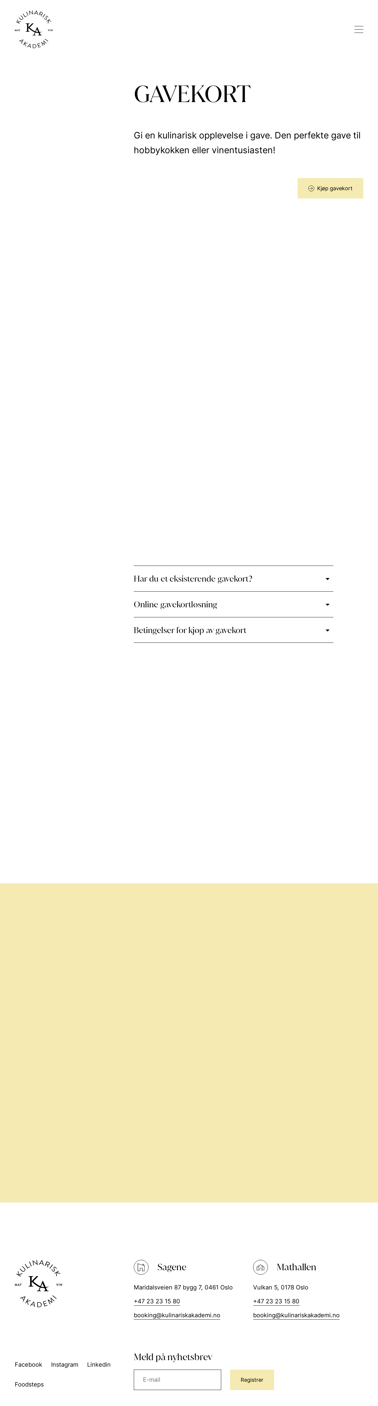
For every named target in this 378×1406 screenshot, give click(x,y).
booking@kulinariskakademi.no (177, 1315)
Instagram (64, 1364)
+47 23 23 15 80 (157, 1301)
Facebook (28, 1364)
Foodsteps (29, 1384)
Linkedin (99, 1364)
